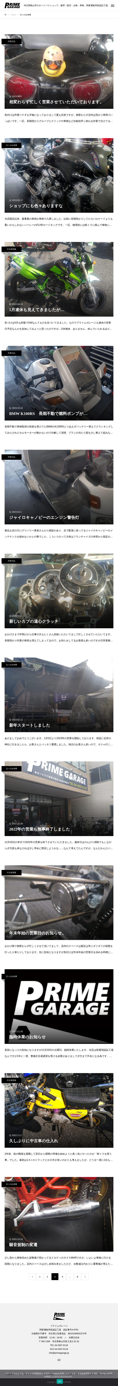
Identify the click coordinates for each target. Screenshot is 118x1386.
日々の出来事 (11, 145)
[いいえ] (114, 1377)
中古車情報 (11, 249)
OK (59, 1381)
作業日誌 (11, 41)
